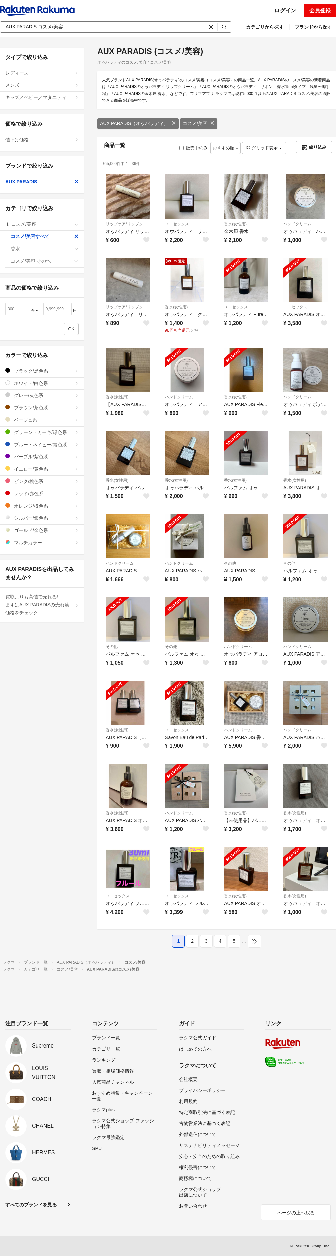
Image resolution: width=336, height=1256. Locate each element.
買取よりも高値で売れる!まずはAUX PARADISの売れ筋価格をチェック (42, 604)
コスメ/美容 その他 (45, 261)
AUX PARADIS (42, 181)
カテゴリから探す (265, 27)
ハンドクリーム (297, 224)
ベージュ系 (42, 420)
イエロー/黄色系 (42, 469)
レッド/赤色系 (42, 493)
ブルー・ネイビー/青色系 (42, 444)
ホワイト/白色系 (42, 383)
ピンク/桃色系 (42, 481)
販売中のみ (193, 147)
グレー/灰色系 (42, 395)
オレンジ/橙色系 (42, 506)
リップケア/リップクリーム (128, 224)
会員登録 (320, 10)
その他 (230, 563)
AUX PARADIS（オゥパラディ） (138, 123)
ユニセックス (177, 224)
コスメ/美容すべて (45, 236)
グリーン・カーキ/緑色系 (42, 432)
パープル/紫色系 (42, 456)
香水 (45, 248)
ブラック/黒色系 (42, 371)
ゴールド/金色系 (42, 530)
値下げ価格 (42, 139)
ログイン (285, 10)
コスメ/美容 (199, 123)
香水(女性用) (235, 224)
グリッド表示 (264, 147)
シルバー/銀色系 (42, 518)
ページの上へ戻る (296, 1212)
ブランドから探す (313, 27)
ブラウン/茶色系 (42, 407)
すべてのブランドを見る (31, 1204)
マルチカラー (42, 542)
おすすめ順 (225, 147)
